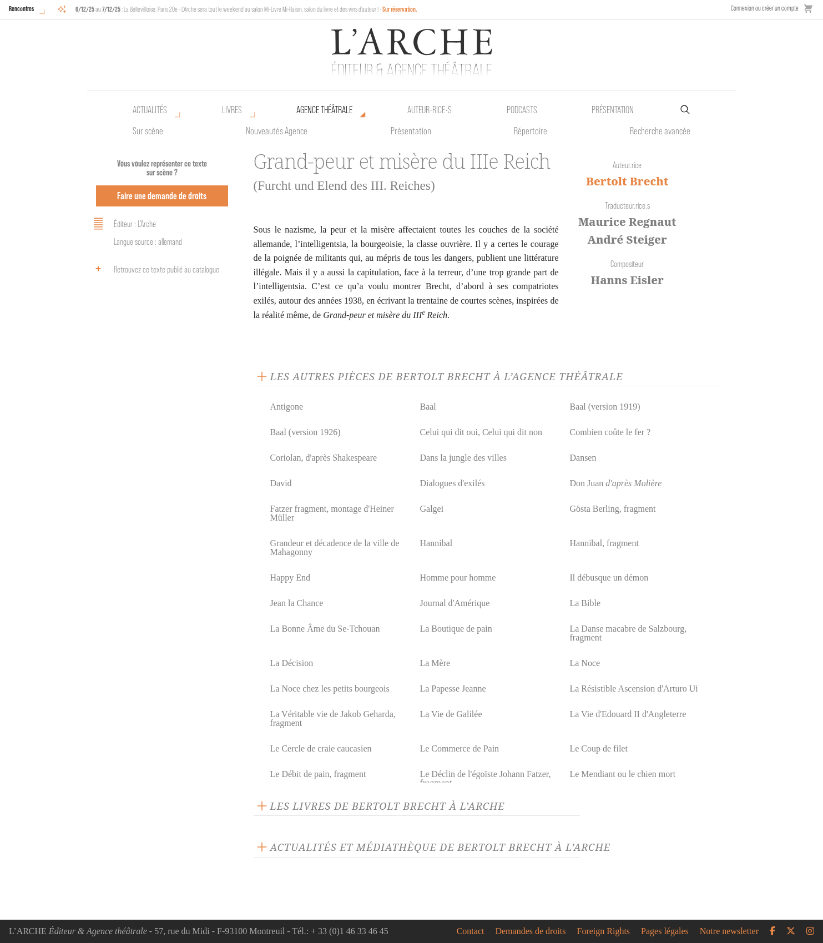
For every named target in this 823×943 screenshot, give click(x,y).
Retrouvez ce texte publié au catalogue (154, 268)
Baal (428, 406)
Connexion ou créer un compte (765, 8)
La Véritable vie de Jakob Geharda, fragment (333, 718)
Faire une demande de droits (161, 195)
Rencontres (21, 8)
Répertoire (530, 131)
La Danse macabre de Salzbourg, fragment (627, 633)
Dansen (582, 457)
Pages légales (665, 931)
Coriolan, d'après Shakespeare (323, 457)
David (281, 483)
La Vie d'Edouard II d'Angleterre (627, 714)
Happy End (290, 577)
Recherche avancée (660, 131)
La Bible (584, 603)
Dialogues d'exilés (452, 483)
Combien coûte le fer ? (609, 432)
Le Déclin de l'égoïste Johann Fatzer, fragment (485, 778)
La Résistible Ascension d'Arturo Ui (633, 688)
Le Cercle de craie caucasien (321, 748)
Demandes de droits (530, 931)
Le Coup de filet (598, 748)
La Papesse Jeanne (453, 688)
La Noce (584, 663)
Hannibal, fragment (603, 543)
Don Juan (615, 483)
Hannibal (436, 543)
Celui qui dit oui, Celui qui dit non (481, 432)
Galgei (431, 508)
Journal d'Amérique (454, 603)
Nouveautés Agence (276, 131)
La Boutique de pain (456, 628)
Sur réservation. (399, 9)
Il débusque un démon (608, 577)
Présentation (411, 131)
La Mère (435, 663)
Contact (470, 931)
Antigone (287, 406)
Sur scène (148, 131)
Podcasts (522, 109)
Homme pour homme (458, 577)
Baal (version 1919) (604, 406)
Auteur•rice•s (429, 109)
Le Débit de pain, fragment (318, 774)
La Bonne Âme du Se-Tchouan (325, 628)
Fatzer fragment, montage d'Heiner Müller (332, 513)
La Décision (292, 663)
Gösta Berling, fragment (612, 508)
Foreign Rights (603, 931)
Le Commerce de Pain (459, 748)
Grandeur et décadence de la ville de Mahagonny (335, 547)
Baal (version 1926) (305, 432)
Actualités (150, 109)
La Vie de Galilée (451, 714)
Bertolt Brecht (627, 181)
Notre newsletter (729, 931)
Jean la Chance (297, 603)
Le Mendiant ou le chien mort (622, 774)
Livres (232, 109)
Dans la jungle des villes (463, 457)
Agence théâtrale (324, 109)
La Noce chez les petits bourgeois (330, 688)
